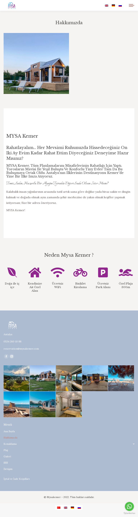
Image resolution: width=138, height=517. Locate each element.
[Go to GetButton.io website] (129, 513)
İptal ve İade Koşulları (17, 478)
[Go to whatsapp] (129, 506)
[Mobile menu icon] (131, 5)
